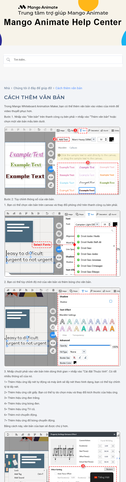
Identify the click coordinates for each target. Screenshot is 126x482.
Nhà (7, 88)
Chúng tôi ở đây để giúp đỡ (32, 88)
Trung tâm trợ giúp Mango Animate (63, 13)
